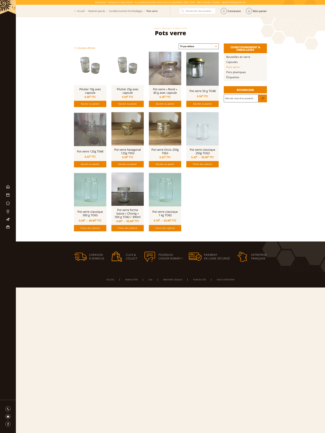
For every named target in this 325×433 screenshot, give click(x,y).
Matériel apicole (8, 195)
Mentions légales (172, 279)
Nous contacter (8, 227)
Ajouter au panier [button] (90, 103)
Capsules (234, 62)
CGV (151, 279)
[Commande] (199, 46)
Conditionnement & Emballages (126, 11)
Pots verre (235, 67)
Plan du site (199, 279)
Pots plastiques (239, 72)
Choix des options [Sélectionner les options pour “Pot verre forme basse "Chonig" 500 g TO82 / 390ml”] (127, 228)
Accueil (8, 187)
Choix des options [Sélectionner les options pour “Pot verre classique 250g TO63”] (202, 164)
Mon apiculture (8, 219)
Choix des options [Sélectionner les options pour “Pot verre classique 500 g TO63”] (90, 228)
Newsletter (131, 279)
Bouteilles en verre (241, 57)
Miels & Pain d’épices (8, 203)
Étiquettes (235, 77)
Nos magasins (8, 211)
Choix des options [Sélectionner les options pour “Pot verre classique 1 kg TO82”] (165, 228)
